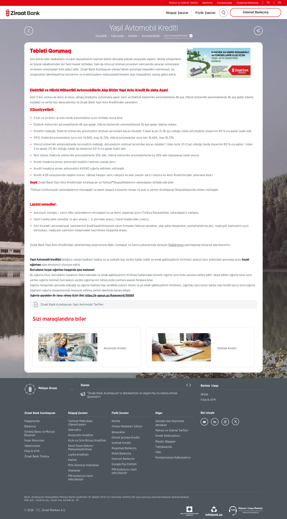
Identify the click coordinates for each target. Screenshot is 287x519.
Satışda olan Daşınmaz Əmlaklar (169, 423)
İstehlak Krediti (121, 442)
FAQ (158, 452)
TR (268, 2)
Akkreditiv (74, 429)
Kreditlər (132, 36)
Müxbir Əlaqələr (165, 441)
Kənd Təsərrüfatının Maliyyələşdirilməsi (80, 447)
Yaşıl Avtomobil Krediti (175, 36)
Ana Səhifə (101, 36)
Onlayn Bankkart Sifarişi (127, 426)
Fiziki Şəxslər (205, 13)
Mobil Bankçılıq (121, 453)
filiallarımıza (176, 245)
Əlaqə (204, 394)
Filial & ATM (31, 451)
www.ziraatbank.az (251, 512)
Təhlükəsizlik (163, 447)
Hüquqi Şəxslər (177, 13)
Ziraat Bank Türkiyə (36, 456)
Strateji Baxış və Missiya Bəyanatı (39, 433)
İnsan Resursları (34, 440)
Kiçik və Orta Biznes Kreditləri (87, 440)
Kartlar (72, 460)
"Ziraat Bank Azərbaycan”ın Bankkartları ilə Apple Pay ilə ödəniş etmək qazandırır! (132, 395)
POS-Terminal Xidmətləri (83, 465)
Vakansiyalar (32, 445)
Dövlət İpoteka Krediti (126, 437)
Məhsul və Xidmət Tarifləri (183, 3)
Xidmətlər (74, 470)
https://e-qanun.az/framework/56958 (109, 295)
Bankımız (207, 3)
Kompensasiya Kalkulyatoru (173, 457)
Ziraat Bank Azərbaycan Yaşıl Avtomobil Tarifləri (72, 304)
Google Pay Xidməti (124, 464)
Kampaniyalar (224, 3)
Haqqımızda (32, 421)
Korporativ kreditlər (80, 435)
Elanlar (85, 385)
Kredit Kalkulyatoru (167, 435)
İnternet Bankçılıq (255, 12)
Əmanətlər (118, 432)
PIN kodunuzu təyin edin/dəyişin (80, 477)
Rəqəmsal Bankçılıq (247, 3)
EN (279, 2)
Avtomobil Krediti (151, 36)
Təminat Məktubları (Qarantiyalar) (80, 423)
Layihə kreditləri (78, 454)
